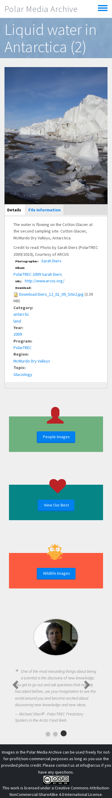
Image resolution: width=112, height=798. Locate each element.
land (17, 321)
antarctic (21, 314)
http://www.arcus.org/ (45, 280)
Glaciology (22, 374)
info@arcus (90, 765)
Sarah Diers (51, 261)
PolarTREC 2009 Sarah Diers (37, 274)
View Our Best (56, 505)
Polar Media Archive (41, 9)
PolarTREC (22, 347)
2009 (17, 334)
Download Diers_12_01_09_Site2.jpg (51, 294)
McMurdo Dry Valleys (31, 361)
